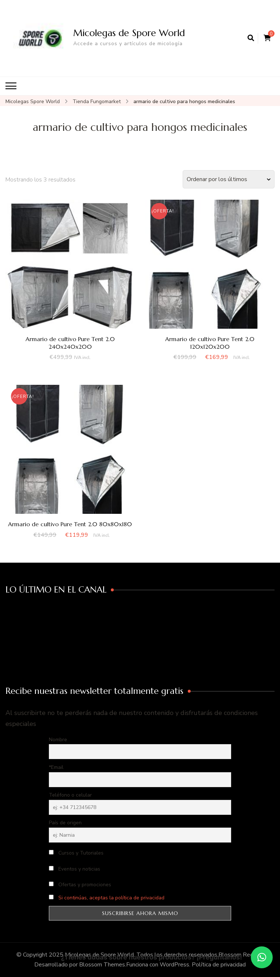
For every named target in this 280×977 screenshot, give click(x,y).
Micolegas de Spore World (129, 33)
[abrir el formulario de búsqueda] (251, 38)
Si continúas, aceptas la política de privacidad (111, 897)
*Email (56, 767)
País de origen (65, 822)
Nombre (58, 739)
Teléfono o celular (70, 795)
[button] (262, 957)
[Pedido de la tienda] (229, 179)
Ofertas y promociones (80, 884)
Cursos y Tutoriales (76, 852)
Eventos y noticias (74, 868)
